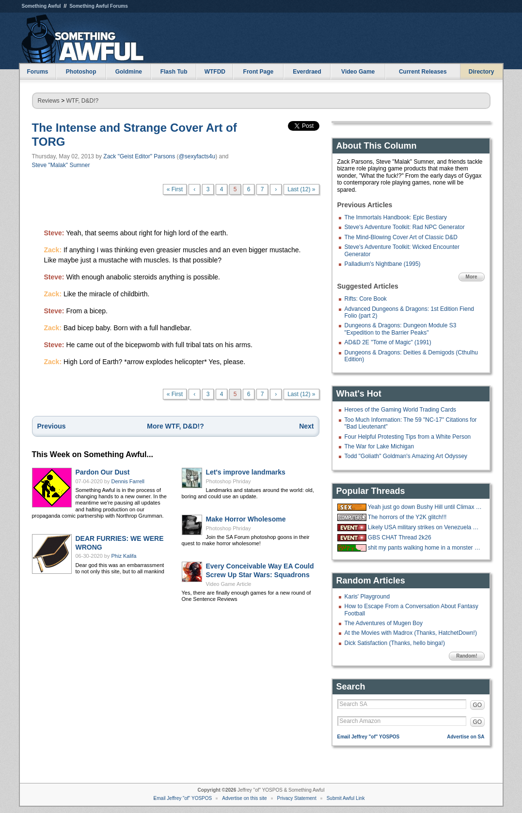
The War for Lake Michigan (379, 446)
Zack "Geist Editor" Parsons (139, 156)
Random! (466, 656)
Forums (37, 71)
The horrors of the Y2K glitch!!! (407, 517)
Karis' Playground (367, 596)
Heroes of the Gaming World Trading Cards (401, 409)
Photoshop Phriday (228, 481)
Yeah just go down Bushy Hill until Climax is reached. (425, 507)
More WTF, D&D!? (175, 426)
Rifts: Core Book (366, 298)
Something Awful (41, 6)
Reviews (49, 100)
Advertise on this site (244, 798)
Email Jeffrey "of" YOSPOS (368, 736)
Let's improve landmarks (245, 472)
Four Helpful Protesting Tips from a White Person (408, 436)
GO (477, 705)
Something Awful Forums (98, 6)
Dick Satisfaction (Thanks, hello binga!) (395, 643)
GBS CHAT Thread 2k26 (399, 537)
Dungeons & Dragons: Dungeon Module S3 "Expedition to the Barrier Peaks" (401, 329)
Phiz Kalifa (124, 556)
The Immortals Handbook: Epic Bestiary (396, 217)
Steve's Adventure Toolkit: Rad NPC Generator (405, 227)
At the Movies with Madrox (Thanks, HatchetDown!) (411, 632)
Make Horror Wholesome (246, 519)
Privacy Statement (296, 798)
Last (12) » (301, 189)
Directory (481, 71)
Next (306, 426)
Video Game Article (229, 584)
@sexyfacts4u (197, 156)
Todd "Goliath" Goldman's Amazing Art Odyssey (406, 456)
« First (175, 189)
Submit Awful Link (346, 798)
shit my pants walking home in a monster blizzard (425, 547)
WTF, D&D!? (82, 100)
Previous (51, 426)
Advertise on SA (465, 736)
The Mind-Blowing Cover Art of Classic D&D (401, 237)
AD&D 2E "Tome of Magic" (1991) (388, 342)
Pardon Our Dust (103, 472)
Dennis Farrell (127, 481)
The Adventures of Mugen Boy (384, 623)
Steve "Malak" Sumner (61, 165)
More (471, 276)
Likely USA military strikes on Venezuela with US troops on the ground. (425, 527)
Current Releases (423, 71)
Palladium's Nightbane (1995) (383, 264)
